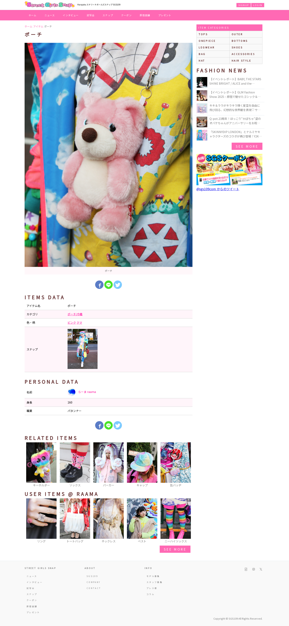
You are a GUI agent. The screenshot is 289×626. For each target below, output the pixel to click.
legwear (207, 47)
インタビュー (71, 15)
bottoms (240, 40)
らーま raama (82, 392)
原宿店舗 (145, 15)
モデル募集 (153, 576)
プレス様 (151, 588)
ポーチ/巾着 (75, 314)
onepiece (207, 40)
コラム (150, 594)
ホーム (33, 15)
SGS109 (92, 576)
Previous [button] (30, 465)
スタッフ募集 (154, 582)
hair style (241, 60)
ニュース (50, 15)
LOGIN (257, 5)
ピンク (72, 323)
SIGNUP (243, 5)
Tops (203, 34)
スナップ (108, 15)
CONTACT (94, 588)
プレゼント (164, 15)
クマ (79, 323)
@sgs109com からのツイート (217, 188)
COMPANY (94, 582)
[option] (108, 158)
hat (202, 60)
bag (202, 54)
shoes (237, 47)
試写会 (91, 15)
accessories (243, 54)
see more (175, 549)
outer (237, 34)
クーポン (126, 15)
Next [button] (187, 465)
